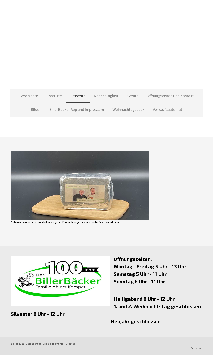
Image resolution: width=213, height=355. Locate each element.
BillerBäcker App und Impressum (76, 109)
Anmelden (197, 347)
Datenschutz (33, 343)
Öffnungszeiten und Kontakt (170, 95)
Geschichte (29, 95)
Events (132, 95)
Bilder (36, 109)
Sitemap (70, 343)
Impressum (17, 343)
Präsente (77, 95)
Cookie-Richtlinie (53, 343)
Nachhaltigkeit (106, 95)
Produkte (54, 95)
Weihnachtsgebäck (128, 109)
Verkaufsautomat (167, 109)
